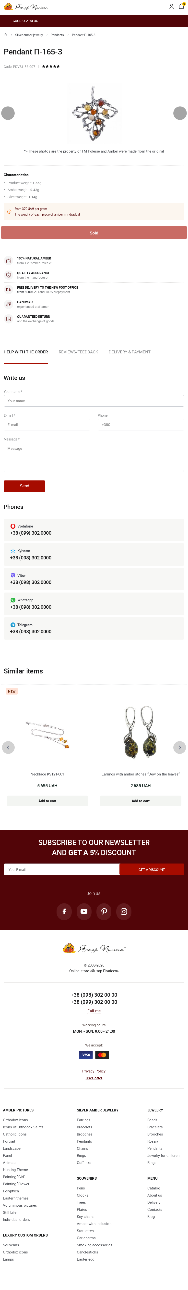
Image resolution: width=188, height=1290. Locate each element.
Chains (82, 1152)
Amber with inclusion (94, 1228)
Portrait (9, 1145)
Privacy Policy (94, 1075)
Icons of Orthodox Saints (23, 1131)
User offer (94, 1082)
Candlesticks (87, 1256)
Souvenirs (11, 1249)
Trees (81, 1206)
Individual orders (16, 1223)
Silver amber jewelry (29, 35)
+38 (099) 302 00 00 (94, 1006)
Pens (81, 1192)
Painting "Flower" (17, 1188)
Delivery (153, 1206)
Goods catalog (21, 21)
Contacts (154, 1213)
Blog (151, 1220)
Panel (7, 1159)
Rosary (153, 1145)
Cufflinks (84, 1166)
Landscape (12, 1152)
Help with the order (26, 352)
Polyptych (11, 1195)
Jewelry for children (163, 1159)
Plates (82, 1213)
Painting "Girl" (14, 1181)
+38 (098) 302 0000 (30, 561)
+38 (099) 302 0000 (30, 536)
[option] (78, 356)
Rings (81, 1159)
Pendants (57, 35)
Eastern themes (16, 1202)
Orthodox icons (15, 1124)
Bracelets (84, 1131)
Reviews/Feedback (78, 352)
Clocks (82, 1199)
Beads (152, 1124)
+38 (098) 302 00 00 (94, 999)
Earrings (83, 1124)
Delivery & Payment (129, 352)
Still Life (9, 1216)
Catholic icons (15, 1138)
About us (154, 1199)
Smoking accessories (94, 1249)
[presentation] (8, 113)
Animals (9, 1166)
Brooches (85, 1138)
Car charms (86, 1242)
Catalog (153, 1192)
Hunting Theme (15, 1174)
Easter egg (85, 1263)
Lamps (8, 1263)
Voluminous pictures (20, 1209)
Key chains (85, 1220)
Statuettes (85, 1235)
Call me (94, 1015)
